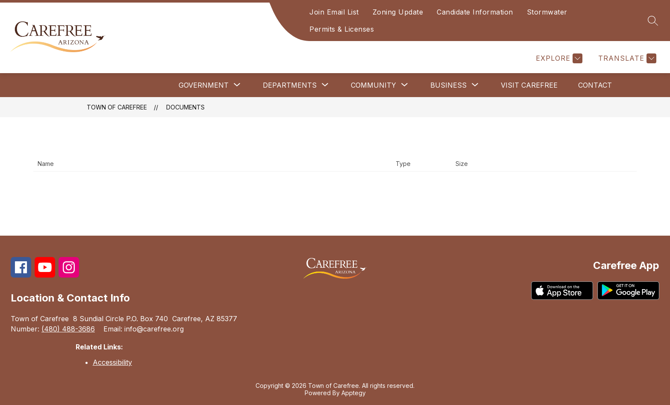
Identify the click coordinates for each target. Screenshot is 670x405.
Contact (595, 85)
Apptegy (353, 392)
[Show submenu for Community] (373, 85)
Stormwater (547, 12)
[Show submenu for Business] (448, 85)
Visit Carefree (529, 85)
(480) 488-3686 (68, 329)
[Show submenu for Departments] (290, 85)
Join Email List (334, 12)
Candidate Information (475, 12)
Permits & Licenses (341, 29)
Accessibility (112, 362)
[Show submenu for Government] (204, 85)
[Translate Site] (626, 58)
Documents (185, 107)
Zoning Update (398, 12)
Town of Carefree (117, 107)
